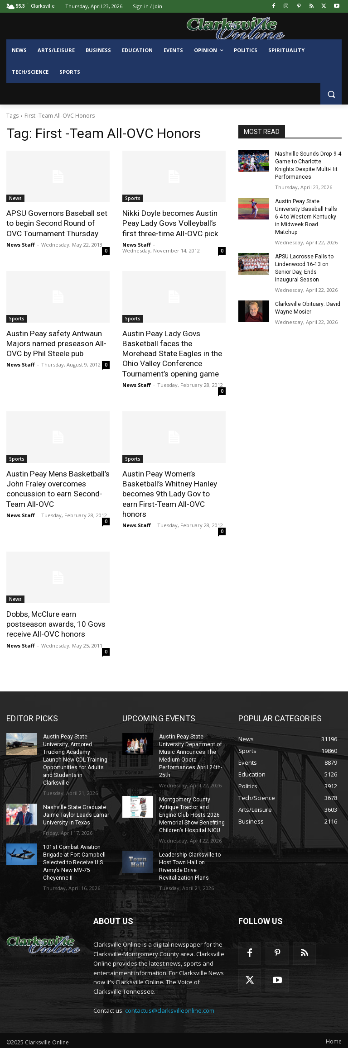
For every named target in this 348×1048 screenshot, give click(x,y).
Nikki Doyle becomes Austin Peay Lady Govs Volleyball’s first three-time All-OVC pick (170, 223)
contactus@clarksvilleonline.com (169, 1007)
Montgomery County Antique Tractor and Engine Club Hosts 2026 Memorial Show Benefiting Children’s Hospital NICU (191, 812)
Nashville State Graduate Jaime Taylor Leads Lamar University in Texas (76, 813)
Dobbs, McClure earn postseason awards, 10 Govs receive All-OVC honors (56, 622)
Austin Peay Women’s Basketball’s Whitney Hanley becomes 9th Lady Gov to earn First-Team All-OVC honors (169, 492)
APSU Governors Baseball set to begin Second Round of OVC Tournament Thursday (56, 223)
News (15, 198)
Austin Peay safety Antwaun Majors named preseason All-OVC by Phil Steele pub (56, 343)
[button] (331, 94)
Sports (132, 198)
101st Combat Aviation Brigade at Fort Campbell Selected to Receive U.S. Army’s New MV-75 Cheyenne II (73, 859)
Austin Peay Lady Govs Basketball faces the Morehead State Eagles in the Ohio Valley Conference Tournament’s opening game (172, 353)
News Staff (20, 244)
